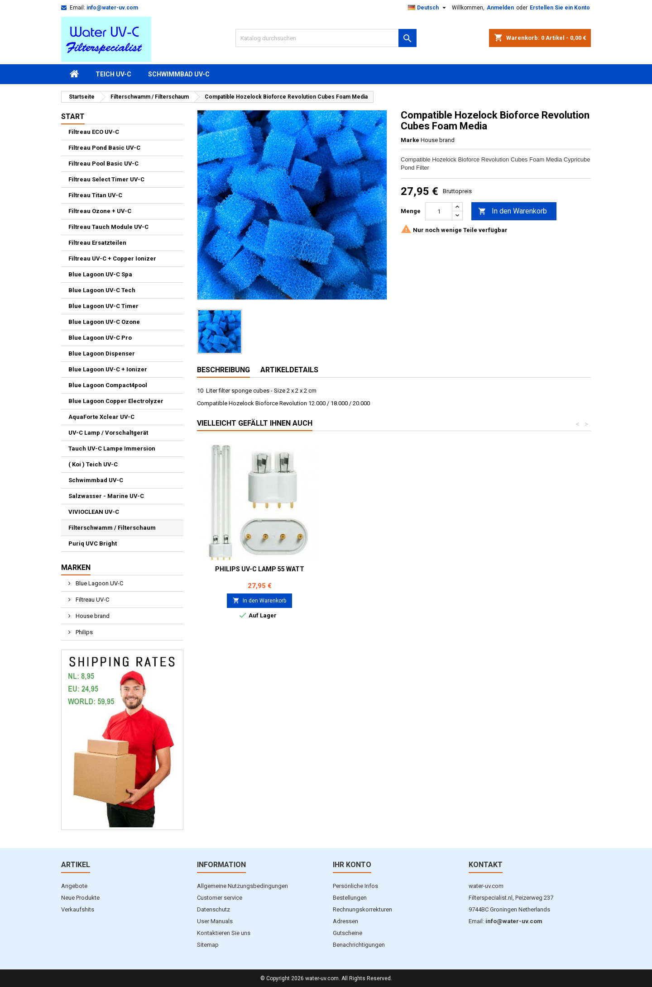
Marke (410, 140)
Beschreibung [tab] (223, 369)
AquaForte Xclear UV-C (101, 416)
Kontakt (486, 864)
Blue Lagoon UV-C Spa (100, 274)
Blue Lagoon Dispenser (101, 353)
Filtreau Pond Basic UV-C (104, 147)
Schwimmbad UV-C (179, 74)
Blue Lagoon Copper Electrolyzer (115, 401)
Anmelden (500, 8)
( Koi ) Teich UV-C (93, 464)
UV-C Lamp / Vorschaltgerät (108, 432)
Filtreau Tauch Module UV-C (108, 226)
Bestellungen (350, 897)
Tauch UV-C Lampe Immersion (111, 448)
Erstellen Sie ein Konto (560, 8)
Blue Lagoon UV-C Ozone (104, 321)
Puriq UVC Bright (92, 543)
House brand (92, 615)
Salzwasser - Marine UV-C (106, 496)
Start (73, 116)
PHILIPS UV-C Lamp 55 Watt (527, 569)
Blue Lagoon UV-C (98, 583)
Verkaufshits (77, 909)
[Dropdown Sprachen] (428, 7)
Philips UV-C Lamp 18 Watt (259, 569)
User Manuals (215, 921)
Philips (83, 632)
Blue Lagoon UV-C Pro (100, 337)
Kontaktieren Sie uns (223, 933)
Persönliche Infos (355, 886)
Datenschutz (213, 909)
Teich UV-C (113, 74)
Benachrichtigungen (359, 944)
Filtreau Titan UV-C (95, 195)
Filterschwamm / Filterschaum (112, 527)
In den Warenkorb (512, 211)
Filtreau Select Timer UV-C (106, 179)
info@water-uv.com (112, 8)
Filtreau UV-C (91, 599)
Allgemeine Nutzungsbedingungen (242, 886)
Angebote (74, 886)
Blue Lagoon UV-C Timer (103, 306)
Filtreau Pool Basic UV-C (103, 163)
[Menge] (438, 211)
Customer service (219, 897)
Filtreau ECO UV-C (93, 131)
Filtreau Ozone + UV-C (99, 211)
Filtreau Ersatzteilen (97, 242)
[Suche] (326, 38)
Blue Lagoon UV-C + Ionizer (107, 369)
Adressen (345, 921)
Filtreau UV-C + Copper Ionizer (112, 258)
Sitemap (208, 944)
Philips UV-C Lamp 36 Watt (393, 569)
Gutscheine (347, 933)
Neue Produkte (80, 897)
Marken (76, 567)
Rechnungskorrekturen (362, 909)
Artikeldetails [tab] (289, 369)
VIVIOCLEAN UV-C (93, 511)
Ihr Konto (352, 864)
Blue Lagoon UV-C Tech (101, 290)
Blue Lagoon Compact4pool (107, 385)
